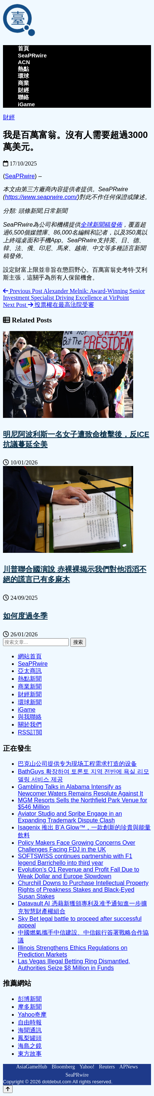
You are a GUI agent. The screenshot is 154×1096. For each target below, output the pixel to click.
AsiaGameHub (31, 1067)
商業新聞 (30, 686)
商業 (23, 83)
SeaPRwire (32, 55)
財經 (23, 90)
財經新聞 (30, 694)
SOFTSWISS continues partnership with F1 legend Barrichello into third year (75, 859)
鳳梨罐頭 (30, 1038)
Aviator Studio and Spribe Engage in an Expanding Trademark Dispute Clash (70, 816)
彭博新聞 (30, 999)
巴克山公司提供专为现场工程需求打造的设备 (77, 763)
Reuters (107, 1067)
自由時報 (30, 1022)
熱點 (23, 69)
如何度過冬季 (25, 616)
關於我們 (30, 724)
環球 (23, 76)
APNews (128, 1067)
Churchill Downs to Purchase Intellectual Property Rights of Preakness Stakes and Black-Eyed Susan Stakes (83, 890)
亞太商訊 (30, 671)
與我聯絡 (30, 717)
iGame (26, 104)
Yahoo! (86, 1067)
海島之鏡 (30, 1046)
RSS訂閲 (30, 732)
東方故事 (30, 1054)
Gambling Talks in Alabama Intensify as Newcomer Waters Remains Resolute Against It (80, 790)
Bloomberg (63, 1067)
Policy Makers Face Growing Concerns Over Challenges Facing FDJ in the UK (76, 846)
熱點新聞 (30, 678)
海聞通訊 (30, 1030)
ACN (24, 62)
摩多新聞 (30, 1007)
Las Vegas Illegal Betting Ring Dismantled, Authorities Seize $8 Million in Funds (74, 964)
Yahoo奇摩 (32, 1014)
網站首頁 (30, 656)
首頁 (23, 48)
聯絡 (23, 97)
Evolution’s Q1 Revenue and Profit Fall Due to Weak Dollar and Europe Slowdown (78, 872)
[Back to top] (8, 1089)
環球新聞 (30, 702)
